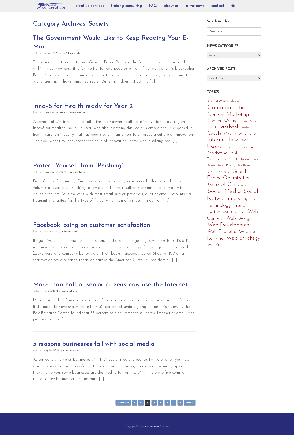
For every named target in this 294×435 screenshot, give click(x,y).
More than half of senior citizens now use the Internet (110, 285)
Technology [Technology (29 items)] (219, 205)
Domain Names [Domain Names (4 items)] (248, 121)
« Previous (123, 403)
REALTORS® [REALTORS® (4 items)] (215, 172)
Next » (189, 403)
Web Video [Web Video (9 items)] (216, 245)
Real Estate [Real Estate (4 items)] (244, 165)
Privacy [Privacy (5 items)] (230, 165)
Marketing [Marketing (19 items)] (218, 153)
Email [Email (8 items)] (212, 127)
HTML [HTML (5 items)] (227, 134)
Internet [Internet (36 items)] (217, 140)
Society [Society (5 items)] (242, 199)
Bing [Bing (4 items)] (210, 101)
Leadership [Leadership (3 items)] (230, 148)
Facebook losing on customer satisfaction (91, 225)
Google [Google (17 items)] (214, 133)
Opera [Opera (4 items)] (255, 160)
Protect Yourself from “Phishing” (78, 166)
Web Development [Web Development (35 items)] (229, 225)
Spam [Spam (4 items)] (253, 199)
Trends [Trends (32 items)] (240, 205)
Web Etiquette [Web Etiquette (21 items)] (222, 231)
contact (217, 6)
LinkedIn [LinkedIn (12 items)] (245, 147)
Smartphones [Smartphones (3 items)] (240, 185)
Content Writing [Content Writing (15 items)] (223, 121)
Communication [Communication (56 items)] (228, 108)
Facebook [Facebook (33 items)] (228, 127)
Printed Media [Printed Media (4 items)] (216, 165)
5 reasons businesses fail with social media (94, 344)
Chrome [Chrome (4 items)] (234, 101)
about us (171, 6)
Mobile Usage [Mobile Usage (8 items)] (238, 159)
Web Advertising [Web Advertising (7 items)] (234, 212)
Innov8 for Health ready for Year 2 (83, 106)
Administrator (73, 53)
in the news (194, 6)
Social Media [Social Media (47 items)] (224, 191)
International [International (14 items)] (245, 133)
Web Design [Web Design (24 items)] (239, 218)
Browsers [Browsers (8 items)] (221, 100)
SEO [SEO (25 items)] (226, 184)
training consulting (126, 6)
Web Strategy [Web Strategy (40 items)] (243, 238)
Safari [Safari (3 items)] (227, 172)
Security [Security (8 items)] (213, 185)
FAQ (153, 6)
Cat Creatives (151, 426)
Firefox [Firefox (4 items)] (245, 128)
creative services (89, 6)
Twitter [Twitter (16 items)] (214, 212)
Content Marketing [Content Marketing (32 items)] (228, 114)
